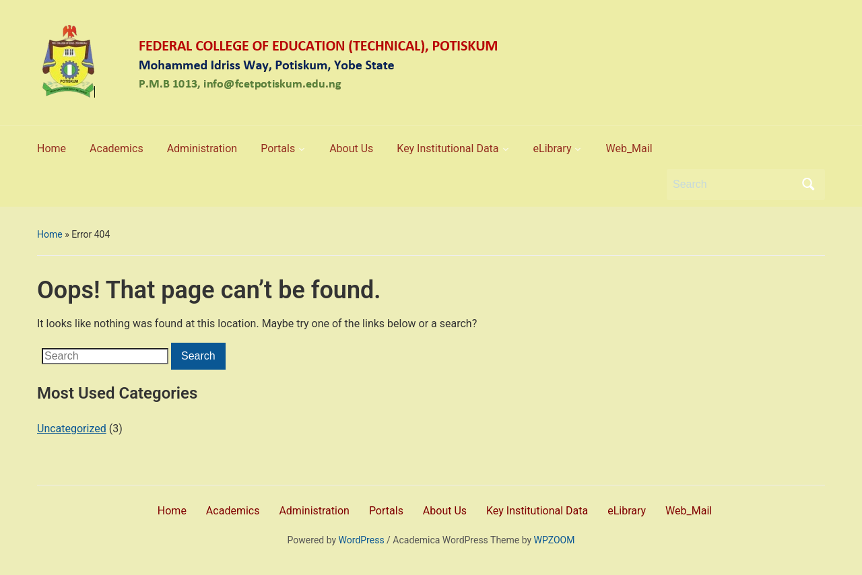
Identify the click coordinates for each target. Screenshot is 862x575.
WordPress (362, 540)
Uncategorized (71, 428)
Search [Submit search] (808, 184)
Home (50, 234)
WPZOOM (554, 540)
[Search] (733, 184)
